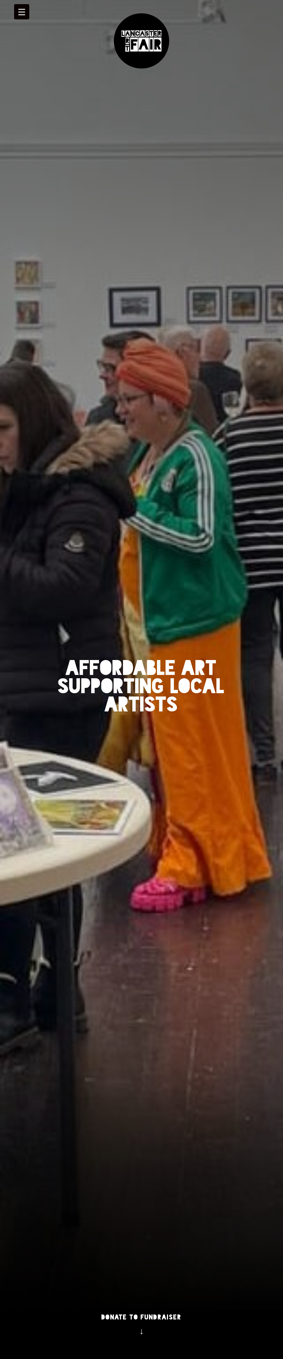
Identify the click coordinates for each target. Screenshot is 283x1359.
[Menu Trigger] (21, 11)
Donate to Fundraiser (141, 1317)
